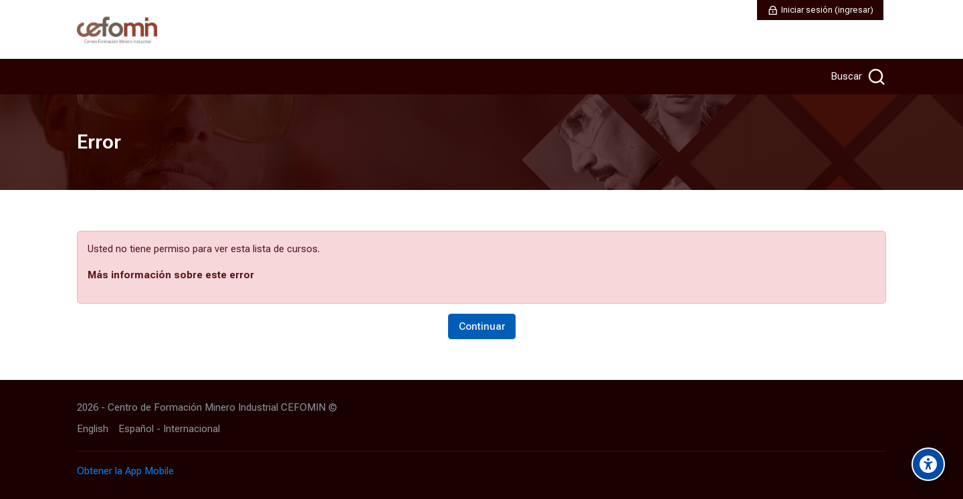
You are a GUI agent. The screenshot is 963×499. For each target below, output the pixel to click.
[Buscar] (856, 76)
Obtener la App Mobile (125, 471)
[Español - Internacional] (169, 429)
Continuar (482, 326)
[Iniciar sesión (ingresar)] (820, 10)
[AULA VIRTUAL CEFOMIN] (117, 29)
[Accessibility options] (928, 464)
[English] (92, 429)
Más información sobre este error (171, 275)
